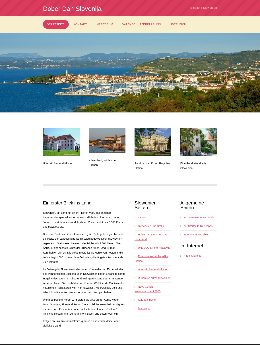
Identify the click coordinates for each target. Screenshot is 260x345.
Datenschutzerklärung (141, 24)
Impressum (104, 24)
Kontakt (80, 24)
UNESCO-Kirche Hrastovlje (154, 247)
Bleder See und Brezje (151, 226)
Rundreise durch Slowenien (154, 278)
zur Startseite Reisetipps (198, 226)
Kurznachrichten (147, 299)
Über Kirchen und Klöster (153, 269)
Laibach (142, 217)
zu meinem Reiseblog (196, 234)
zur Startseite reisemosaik (199, 217)
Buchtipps (144, 308)
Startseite (56, 24)
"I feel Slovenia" (193, 255)
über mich (178, 24)
